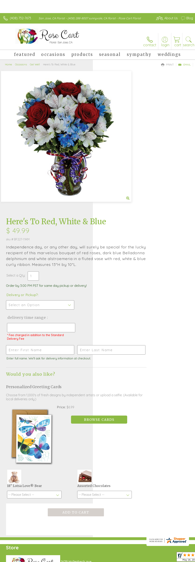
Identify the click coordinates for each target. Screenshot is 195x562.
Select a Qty (108, 148)
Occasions (21, 64)
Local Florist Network (153, 551)
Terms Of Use (101, 551)
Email (184, 64)
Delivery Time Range (119, 189)
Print (167, 64)
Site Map (178, 551)
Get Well (35, 64)
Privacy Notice (124, 551)
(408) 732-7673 (20, 18)
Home (8, 64)
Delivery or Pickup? (115, 167)
